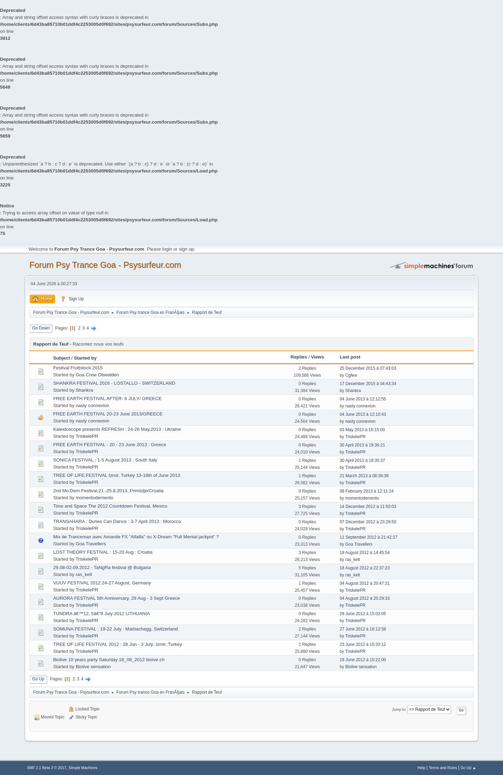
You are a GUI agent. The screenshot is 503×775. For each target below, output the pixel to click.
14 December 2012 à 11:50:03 (368, 506)
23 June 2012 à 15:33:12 (363, 644)
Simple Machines (83, 768)
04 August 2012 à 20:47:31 (364, 583)
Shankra (84, 390)
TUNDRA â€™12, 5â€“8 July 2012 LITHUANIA (101, 613)
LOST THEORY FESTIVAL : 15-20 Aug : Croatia (102, 552)
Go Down (41, 328)
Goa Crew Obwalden (97, 374)
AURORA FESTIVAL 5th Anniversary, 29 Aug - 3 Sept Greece (116, 598)
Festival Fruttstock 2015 (77, 367)
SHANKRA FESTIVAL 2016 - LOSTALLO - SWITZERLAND (114, 383)
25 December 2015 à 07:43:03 (368, 368)
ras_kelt (352, 559)
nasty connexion (92, 405)
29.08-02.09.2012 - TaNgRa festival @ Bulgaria (102, 567)
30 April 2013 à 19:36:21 (362, 445)
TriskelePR (86, 436)
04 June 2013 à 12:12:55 (363, 399)
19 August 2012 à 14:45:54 (364, 552)
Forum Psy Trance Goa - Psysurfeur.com (105, 265)
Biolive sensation (93, 666)
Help (421, 768)
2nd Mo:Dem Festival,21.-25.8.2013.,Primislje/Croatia (108, 490)
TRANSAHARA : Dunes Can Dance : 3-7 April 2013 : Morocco (117, 521)
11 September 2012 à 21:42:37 (368, 537)
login (167, 249)
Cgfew (351, 375)
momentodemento (94, 497)
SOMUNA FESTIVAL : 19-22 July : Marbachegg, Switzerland (115, 629)
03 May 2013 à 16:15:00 (362, 429)
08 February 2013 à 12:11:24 (367, 491)
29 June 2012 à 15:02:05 (363, 613)
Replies (299, 357)
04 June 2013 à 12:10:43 (363, 414)
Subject (61, 358)
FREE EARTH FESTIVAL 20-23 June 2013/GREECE (107, 413)
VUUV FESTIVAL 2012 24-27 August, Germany (102, 582)
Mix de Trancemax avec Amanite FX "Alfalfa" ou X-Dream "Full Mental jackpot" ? (136, 536)
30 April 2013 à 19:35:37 (362, 460)
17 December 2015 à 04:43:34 (368, 383)
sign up (186, 249)
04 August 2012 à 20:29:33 (364, 598)
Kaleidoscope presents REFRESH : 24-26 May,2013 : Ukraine (117, 429)
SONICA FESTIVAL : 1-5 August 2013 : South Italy (105, 460)
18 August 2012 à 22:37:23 (364, 568)
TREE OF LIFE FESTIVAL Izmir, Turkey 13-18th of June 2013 (116, 475)
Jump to (398, 709)
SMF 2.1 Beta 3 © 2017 (46, 768)
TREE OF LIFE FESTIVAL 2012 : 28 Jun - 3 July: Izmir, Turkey (117, 644)
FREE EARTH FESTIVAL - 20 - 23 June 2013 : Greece (109, 444)
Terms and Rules (443, 768)
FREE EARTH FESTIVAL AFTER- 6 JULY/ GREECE (107, 398)
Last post (350, 357)
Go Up (38, 679)
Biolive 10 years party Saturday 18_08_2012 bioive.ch (109, 659)
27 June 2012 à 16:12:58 (363, 629)
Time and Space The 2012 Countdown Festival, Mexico (110, 506)
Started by (85, 358)
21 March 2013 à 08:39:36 (364, 475)
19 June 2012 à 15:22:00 (363, 659)
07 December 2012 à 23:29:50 (368, 521)
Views (317, 357)
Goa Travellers (91, 543)
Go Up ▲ (468, 768)
